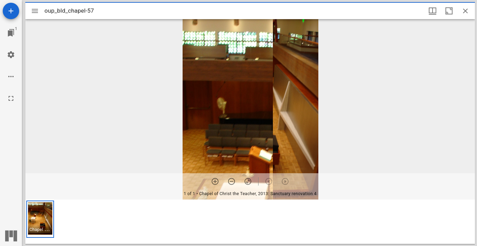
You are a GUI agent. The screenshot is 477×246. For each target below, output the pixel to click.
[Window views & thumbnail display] (432, 11)
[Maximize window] (449, 11)
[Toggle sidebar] (35, 11)
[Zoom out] (231, 181)
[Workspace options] (11, 76)
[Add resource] (11, 11)
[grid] (250, 222)
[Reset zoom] (248, 181)
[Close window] (465, 11)
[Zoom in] (215, 181)
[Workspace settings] (11, 54)
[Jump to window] (11, 33)
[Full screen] (11, 98)
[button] (40, 219)
